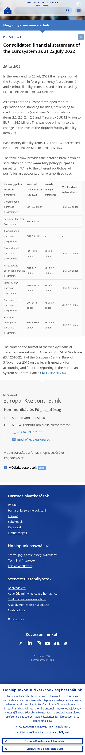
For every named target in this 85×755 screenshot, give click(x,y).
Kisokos (13, 516)
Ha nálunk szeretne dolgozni (27, 510)
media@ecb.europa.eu (33, 439)
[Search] (40, 10)
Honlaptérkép (17, 618)
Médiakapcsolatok (22, 467)
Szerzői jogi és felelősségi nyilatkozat (32, 555)
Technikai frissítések (21, 560)
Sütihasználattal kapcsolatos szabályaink (44, 732)
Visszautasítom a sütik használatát (45, 748)
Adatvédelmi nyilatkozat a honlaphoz (32, 593)
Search (67, 10)
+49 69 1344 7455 (29, 432)
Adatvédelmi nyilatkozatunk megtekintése (44, 726)
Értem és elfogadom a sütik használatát (45, 741)
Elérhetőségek (17, 533)
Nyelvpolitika (16, 610)
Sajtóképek (15, 522)
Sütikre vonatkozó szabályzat (27, 599)
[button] (78, 3)
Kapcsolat (14, 527)
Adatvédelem (17, 588)
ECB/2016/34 (55, 373)
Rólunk (12, 505)
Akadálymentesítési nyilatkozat (28, 605)
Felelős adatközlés (20, 566)
